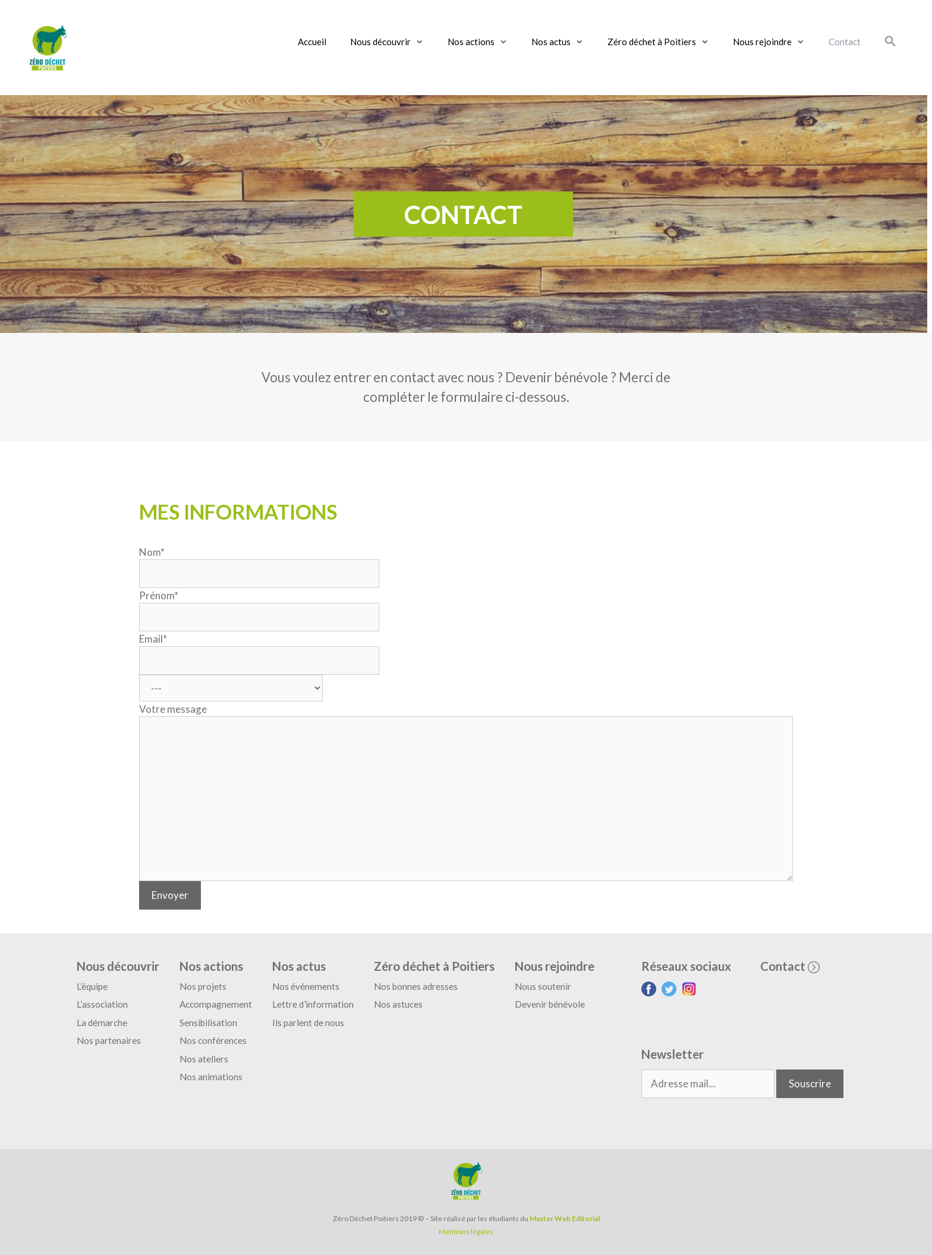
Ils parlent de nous (308, 1022)
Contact (845, 41)
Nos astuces (398, 1004)
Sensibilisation (208, 1022)
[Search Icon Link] (890, 41)
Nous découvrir (393, 41)
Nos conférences (213, 1040)
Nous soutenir (543, 986)
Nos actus (563, 41)
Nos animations (211, 1076)
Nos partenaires (109, 1040)
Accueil (312, 41)
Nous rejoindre (775, 41)
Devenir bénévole (550, 1004)
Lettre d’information (313, 1004)
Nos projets (203, 986)
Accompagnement (216, 1004)
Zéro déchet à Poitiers (664, 41)
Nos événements (305, 986)
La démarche (102, 1022)
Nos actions (483, 41)
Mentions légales (466, 1231)
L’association (102, 1004)
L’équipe (92, 986)
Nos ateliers (204, 1058)
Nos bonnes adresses (416, 986)
